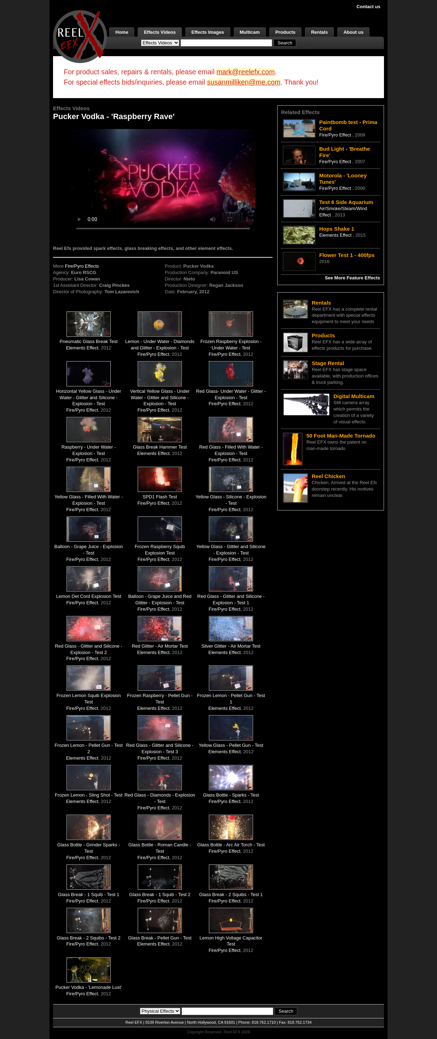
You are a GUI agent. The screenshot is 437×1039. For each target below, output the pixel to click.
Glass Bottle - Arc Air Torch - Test (231, 844)
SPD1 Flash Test (160, 496)
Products (285, 32)
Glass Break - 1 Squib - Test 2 (159, 894)
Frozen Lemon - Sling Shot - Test (88, 795)
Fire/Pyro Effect (153, 354)
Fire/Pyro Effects (82, 266)
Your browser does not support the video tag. (163, 180)
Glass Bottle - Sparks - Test (231, 795)
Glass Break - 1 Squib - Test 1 (88, 894)
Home (121, 32)
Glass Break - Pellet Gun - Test (159, 938)
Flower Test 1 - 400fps (347, 255)
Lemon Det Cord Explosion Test (88, 596)
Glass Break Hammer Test (159, 447)
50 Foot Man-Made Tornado (340, 436)
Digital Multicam (353, 396)
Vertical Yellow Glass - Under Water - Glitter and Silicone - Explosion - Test (160, 398)
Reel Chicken (328, 476)
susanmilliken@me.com (243, 82)
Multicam (250, 32)
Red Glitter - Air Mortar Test (160, 646)
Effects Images (207, 32)
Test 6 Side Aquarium (346, 202)
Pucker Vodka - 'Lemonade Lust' (89, 987)
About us (353, 32)
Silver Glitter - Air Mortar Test (230, 646)
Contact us (368, 6)
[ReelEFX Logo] (80, 36)
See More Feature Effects (352, 277)
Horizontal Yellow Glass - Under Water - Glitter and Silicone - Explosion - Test (88, 398)
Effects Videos (159, 32)
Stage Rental (328, 363)
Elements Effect (82, 347)
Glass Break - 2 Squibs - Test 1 (231, 894)
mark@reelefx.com (245, 72)
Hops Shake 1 (336, 229)
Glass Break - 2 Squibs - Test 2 (89, 938)
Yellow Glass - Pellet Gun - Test (231, 745)
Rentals (319, 32)
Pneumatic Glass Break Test (88, 341)
